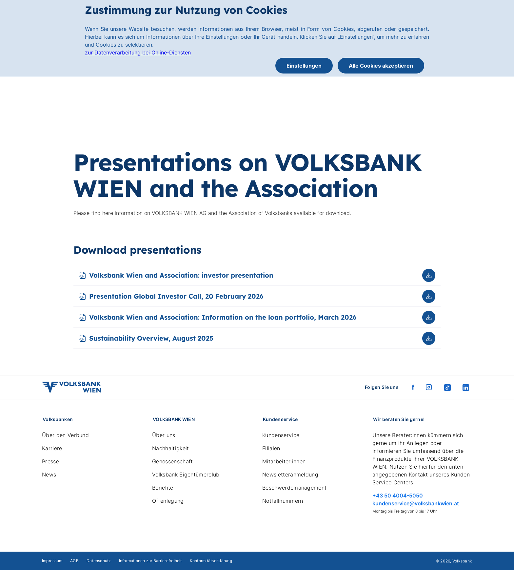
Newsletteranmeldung (290, 474)
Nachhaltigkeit (170, 448)
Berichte (162, 487)
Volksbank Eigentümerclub (186, 474)
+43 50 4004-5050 (397, 495)
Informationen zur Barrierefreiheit (150, 560)
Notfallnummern (282, 500)
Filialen (271, 448)
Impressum (52, 560)
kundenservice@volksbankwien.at (415, 503)
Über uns (163, 435)
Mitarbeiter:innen (284, 461)
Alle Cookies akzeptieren (381, 65)
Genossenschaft (172, 461)
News (49, 474)
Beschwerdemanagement (294, 487)
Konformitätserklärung (211, 560)
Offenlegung (168, 500)
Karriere (52, 448)
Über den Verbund (65, 435)
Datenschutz (99, 560)
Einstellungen (304, 65)
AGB (74, 560)
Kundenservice (280, 435)
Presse (50, 461)
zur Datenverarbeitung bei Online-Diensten (138, 52)
